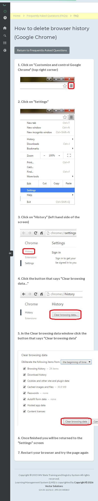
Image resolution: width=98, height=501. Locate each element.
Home (16, 16)
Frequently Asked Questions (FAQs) (47, 16)
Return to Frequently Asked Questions (42, 50)
